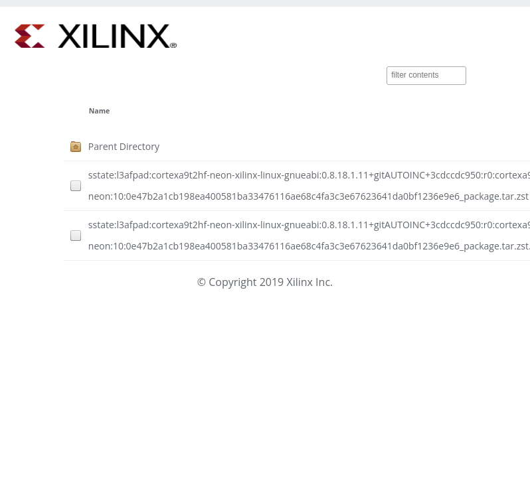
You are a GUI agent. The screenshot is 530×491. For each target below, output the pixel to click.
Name (99, 110)
